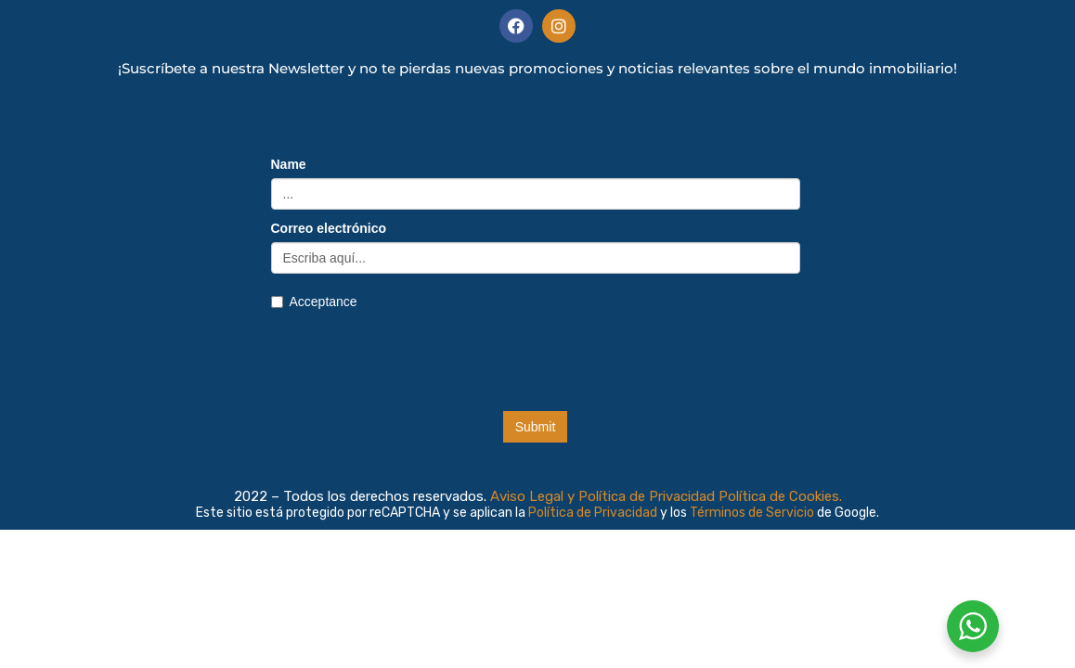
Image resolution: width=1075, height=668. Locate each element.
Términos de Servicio (753, 512)
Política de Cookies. (780, 496)
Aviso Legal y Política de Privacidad (602, 496)
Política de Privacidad (594, 512)
